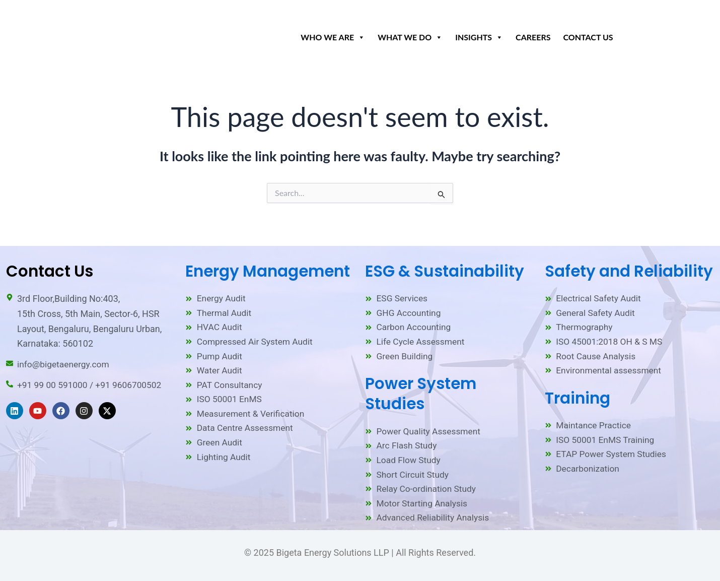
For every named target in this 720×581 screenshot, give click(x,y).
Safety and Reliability (629, 264)
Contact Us (588, 37)
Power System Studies (420, 390)
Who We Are (333, 34)
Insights (479, 34)
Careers (533, 37)
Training (577, 394)
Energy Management (267, 264)
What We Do (410, 34)
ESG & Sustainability (444, 264)
